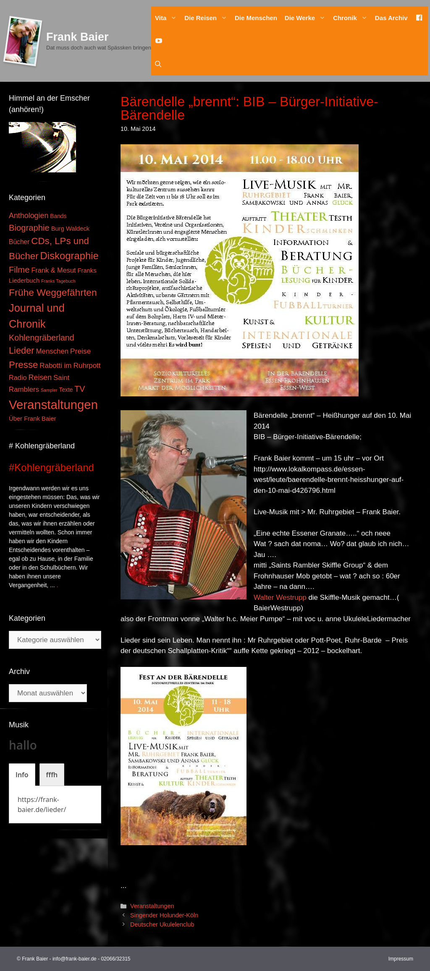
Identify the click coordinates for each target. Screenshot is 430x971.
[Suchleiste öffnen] (158, 63)
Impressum (400, 959)
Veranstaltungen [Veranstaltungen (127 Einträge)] (53, 404)
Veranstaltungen (152, 906)
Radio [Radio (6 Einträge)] (18, 377)
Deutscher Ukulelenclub (162, 924)
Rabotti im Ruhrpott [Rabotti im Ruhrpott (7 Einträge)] (69, 366)
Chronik (352, 17)
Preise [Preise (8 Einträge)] (80, 351)
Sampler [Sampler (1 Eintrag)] (49, 390)
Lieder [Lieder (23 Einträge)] (21, 350)
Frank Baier (77, 37)
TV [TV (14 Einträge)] (79, 388)
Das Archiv (391, 17)
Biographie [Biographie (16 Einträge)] (29, 227)
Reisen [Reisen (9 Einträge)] (40, 377)
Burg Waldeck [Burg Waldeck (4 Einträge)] (70, 228)
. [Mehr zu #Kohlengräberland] (57, 585)
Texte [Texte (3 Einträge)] (66, 390)
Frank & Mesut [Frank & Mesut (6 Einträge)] (53, 270)
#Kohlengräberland (51, 467)
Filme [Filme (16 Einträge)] (19, 269)
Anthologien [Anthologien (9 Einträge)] (28, 215)
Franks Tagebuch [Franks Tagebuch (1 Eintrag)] (58, 281)
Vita (168, 17)
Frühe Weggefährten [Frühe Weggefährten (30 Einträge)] (53, 292)
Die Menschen (256, 17)
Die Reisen (207, 17)
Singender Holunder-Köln (164, 915)
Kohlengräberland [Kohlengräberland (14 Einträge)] (41, 337)
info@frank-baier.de (74, 959)
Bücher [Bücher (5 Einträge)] (19, 241)
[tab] (22, 774)
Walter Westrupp (280, 597)
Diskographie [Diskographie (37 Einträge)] (69, 255)
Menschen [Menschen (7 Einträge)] (52, 351)
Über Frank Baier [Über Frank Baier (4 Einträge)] (32, 418)
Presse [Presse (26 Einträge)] (23, 364)
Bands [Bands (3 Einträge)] (58, 216)
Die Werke (307, 17)
